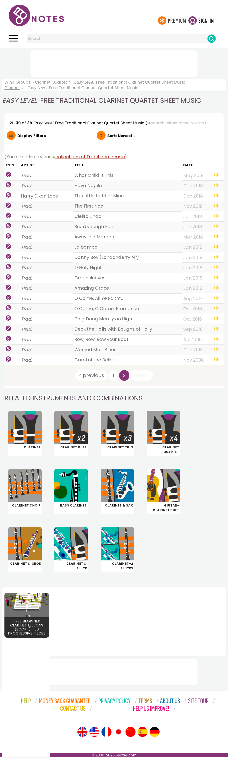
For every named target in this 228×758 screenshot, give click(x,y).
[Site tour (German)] (154, 732)
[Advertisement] (114, 63)
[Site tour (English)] (82, 732)
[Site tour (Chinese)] (130, 732)
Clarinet (12, 88)
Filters (31, 135)
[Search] (211, 38)
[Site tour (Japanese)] (118, 732)
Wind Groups (17, 82)
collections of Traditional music (90, 157)
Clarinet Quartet (51, 82)
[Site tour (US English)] (94, 732)
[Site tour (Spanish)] (142, 732)
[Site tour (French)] (106, 732)
